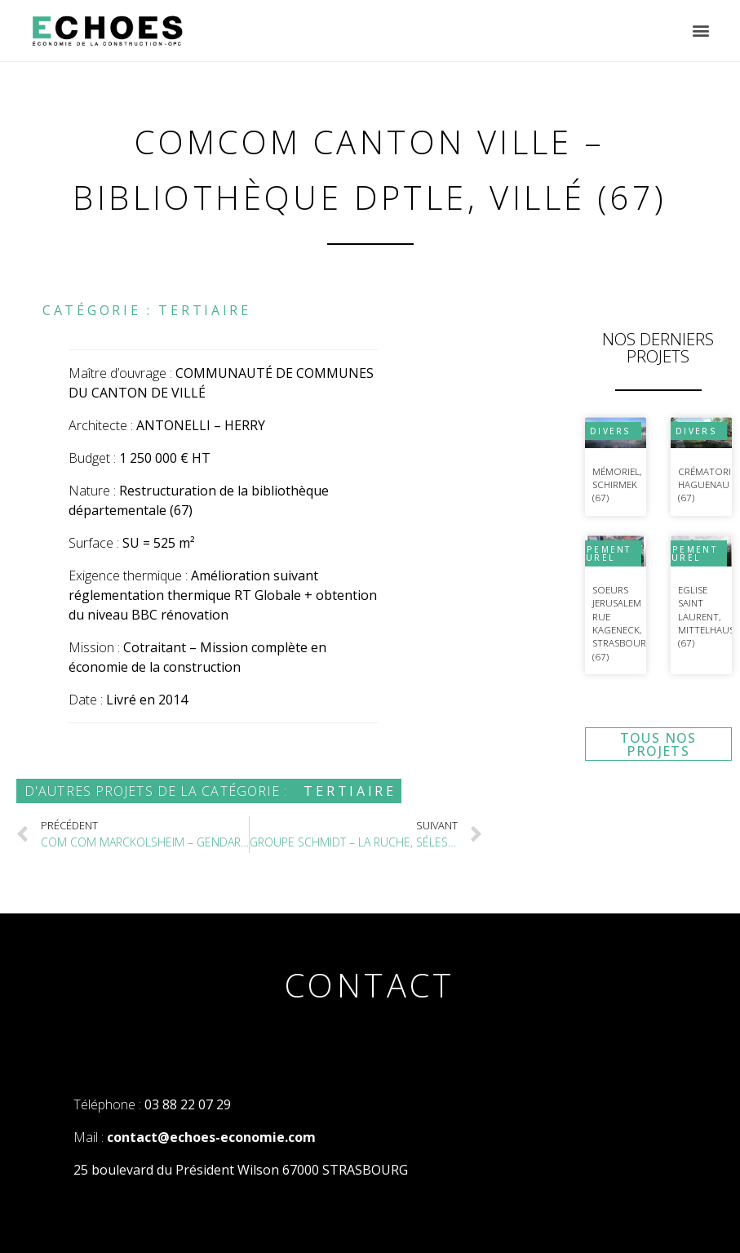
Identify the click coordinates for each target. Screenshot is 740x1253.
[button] (700, 30)
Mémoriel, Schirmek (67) (616, 484)
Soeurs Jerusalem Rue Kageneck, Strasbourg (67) (623, 623)
